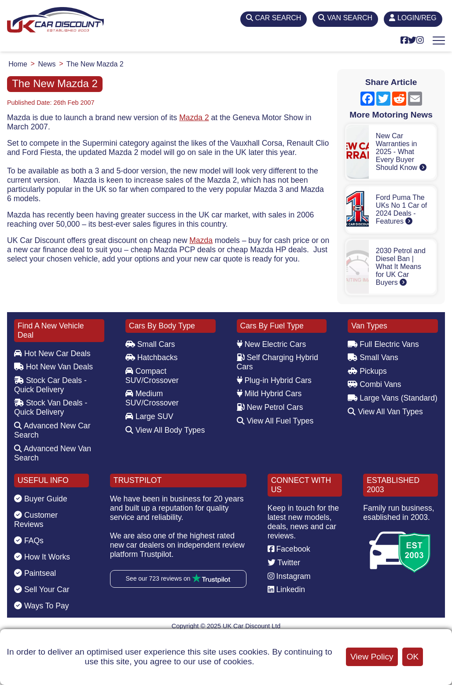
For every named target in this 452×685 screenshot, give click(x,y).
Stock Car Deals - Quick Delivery (50, 385)
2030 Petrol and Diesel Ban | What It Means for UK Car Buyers (401, 266)
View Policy (371, 656)
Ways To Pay (41, 605)
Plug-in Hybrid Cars (274, 380)
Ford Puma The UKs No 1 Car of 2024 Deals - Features (401, 209)
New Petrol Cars (270, 407)
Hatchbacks (151, 357)
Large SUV (149, 416)
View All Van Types (385, 411)
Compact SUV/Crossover (152, 376)
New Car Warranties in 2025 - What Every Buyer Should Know (401, 151)
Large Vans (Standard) (392, 398)
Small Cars (150, 344)
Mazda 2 (194, 117)
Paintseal (35, 573)
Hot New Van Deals (53, 366)
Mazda (201, 240)
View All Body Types (165, 430)
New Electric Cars (271, 344)
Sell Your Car (42, 589)
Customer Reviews (36, 520)
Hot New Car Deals (52, 353)
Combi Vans (374, 384)
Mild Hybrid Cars (269, 393)
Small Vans (373, 357)
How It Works (42, 556)
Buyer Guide (40, 498)
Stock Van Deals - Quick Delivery (50, 407)
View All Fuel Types (275, 420)
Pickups (367, 371)
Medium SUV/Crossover (152, 398)
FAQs (29, 540)
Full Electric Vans (383, 344)
